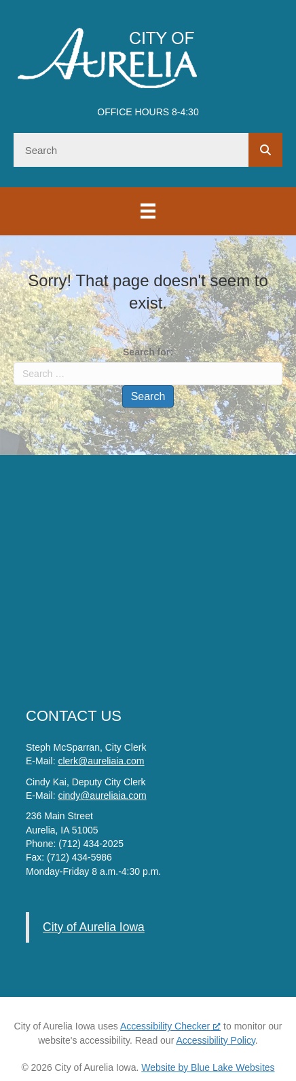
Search (148, 396)
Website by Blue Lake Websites (207, 1067)
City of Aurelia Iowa (94, 927)
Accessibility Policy (215, 1040)
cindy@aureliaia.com (102, 795)
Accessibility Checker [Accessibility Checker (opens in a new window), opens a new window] (170, 1026)
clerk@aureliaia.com (101, 760)
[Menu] (148, 211)
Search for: (148, 352)
